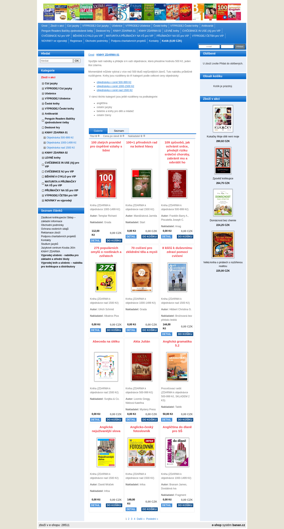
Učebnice (117, 25)
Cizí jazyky (73, 25)
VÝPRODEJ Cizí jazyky (95, 25)
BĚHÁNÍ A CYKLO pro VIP (88, 35)
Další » (141, 518)
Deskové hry (103, 30)
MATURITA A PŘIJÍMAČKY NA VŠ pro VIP (129, 35)
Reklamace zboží (50, 232)
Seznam (119, 130)
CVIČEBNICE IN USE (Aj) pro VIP (201, 30)
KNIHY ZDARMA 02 (150, 30)
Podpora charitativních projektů (128, 40)
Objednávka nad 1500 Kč (61, 147)
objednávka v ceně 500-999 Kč (114, 82)
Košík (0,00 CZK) (172, 40)
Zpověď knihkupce (223, 178)
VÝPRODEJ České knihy (184, 25)
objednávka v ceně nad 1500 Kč (115, 90)
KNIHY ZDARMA (50, 251)
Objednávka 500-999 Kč (60, 137)
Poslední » (152, 518)
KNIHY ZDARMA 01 (124, 30)
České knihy (160, 25)
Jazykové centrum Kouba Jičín (58, 247)
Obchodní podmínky (96, 40)
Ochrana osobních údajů (55, 228)
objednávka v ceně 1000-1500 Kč (115, 86)
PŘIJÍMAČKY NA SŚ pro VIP (172, 35)
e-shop (217, 525)
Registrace (76, 40)
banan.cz (239, 525)
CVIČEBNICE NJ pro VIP (56, 35)
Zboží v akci (57, 25)
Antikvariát (207, 25)
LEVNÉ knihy (171, 30)
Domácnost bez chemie (223, 220)
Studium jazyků (49, 243)
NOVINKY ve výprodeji (54, 40)
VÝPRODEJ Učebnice (137, 25)
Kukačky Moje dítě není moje (223, 136)
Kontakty (154, 40)
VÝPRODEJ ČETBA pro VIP (208, 35)
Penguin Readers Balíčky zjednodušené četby (67, 30)
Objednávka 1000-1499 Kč (61, 142)
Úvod (44, 25)
